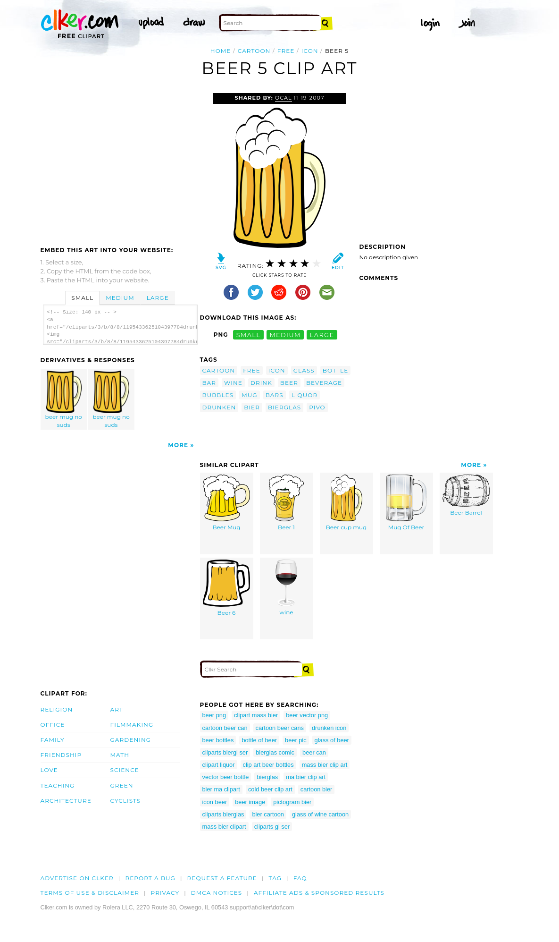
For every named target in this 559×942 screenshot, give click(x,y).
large (322, 334)
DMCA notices (216, 892)
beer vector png (307, 715)
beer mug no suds (63, 399)
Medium (120, 297)
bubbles (218, 395)
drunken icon (329, 727)
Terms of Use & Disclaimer (90, 892)
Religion (57, 709)
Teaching (58, 785)
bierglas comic (275, 752)
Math (120, 754)
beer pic (296, 740)
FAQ (300, 878)
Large (158, 297)
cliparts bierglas (223, 814)
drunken (219, 407)
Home (220, 50)
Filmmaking (132, 724)
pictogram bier (292, 802)
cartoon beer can (225, 727)
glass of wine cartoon (320, 814)
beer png (214, 715)
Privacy (165, 892)
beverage (324, 382)
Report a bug (150, 878)
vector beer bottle (225, 777)
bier (252, 407)
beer (289, 382)
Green (121, 785)
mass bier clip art (325, 764)
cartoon (254, 50)
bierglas (284, 407)
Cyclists (125, 800)
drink (261, 382)
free (286, 50)
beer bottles (218, 740)
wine (233, 382)
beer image (250, 802)
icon (309, 50)
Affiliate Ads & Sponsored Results (319, 892)
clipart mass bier (256, 715)
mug (249, 395)
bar (209, 382)
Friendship (61, 754)
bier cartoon (268, 814)
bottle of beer (259, 740)
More (178, 445)
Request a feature (222, 878)
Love (49, 769)
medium (284, 334)
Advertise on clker (77, 878)
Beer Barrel (466, 495)
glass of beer (332, 740)
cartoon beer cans (280, 727)
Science (124, 769)
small (248, 334)
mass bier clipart (224, 826)
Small (82, 297)
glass (304, 370)
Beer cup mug (346, 503)
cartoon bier (316, 789)
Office (53, 724)
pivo (317, 407)
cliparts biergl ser (225, 752)
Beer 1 (286, 503)
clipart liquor (218, 764)
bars (275, 395)
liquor (305, 395)
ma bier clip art (305, 777)
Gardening (130, 739)
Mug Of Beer (406, 503)
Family (53, 739)
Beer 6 (226, 588)
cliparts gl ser (272, 826)
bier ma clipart (221, 789)
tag (275, 878)
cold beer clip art (270, 789)
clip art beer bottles (268, 764)
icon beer (214, 802)
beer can (314, 752)
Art (116, 709)
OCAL (283, 97)
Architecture (66, 800)
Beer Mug (226, 503)
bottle (335, 370)
